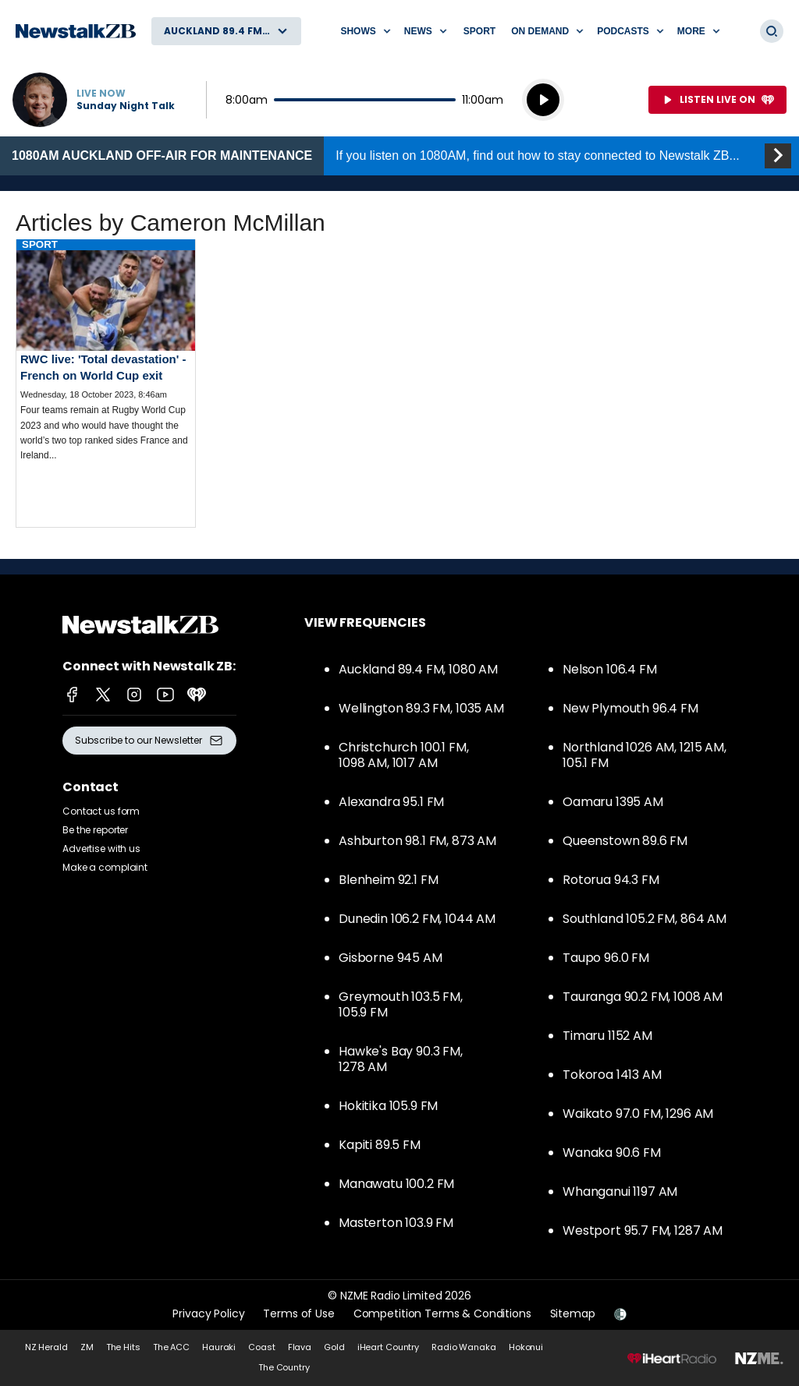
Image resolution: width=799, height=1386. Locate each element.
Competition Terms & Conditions (442, 1313)
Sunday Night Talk (125, 106)
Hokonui (526, 1347)
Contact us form (101, 811)
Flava (299, 1347)
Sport (479, 31)
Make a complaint (104, 867)
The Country (284, 1367)
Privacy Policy (208, 1313)
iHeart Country (388, 1347)
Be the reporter (95, 829)
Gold (334, 1347)
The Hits (123, 1347)
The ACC (171, 1347)
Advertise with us (101, 848)
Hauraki (219, 1347)
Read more (105, 363)
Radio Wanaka (463, 1347)
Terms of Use (298, 1313)
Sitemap (572, 1313)
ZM (87, 1347)
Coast (261, 1347)
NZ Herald (46, 1347)
